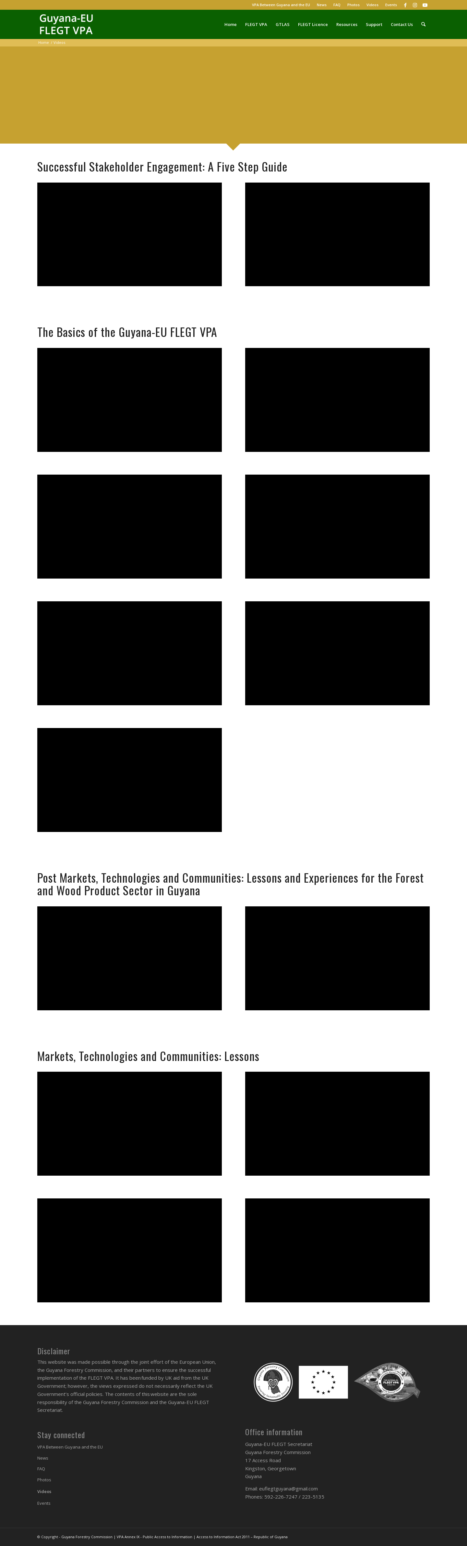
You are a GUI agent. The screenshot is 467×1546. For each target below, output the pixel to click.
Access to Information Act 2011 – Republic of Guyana (242, 1536)
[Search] (423, 24)
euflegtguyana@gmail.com (288, 1488)
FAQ (337, 4)
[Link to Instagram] (415, 5)
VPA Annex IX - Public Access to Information (154, 1536)
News (322, 4)
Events (391, 4)
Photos (353, 4)
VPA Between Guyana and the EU (281, 4)
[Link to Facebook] (405, 5)
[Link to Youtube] (425, 5)
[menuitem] (281, 4)
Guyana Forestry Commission (87, 1536)
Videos (372, 4)
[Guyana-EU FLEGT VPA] (68, 24)
